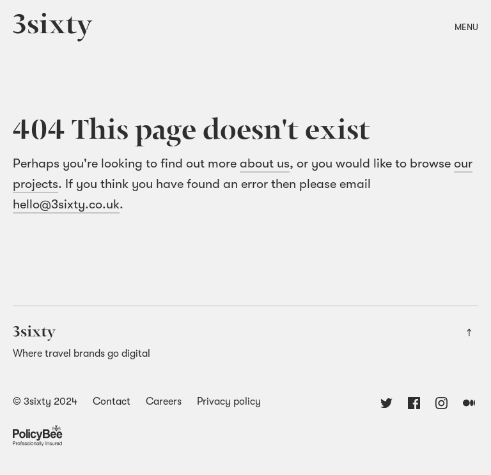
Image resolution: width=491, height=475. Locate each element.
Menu (466, 27)
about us (265, 163)
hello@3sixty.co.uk (66, 204)
